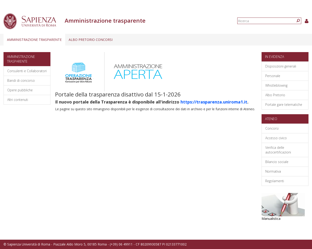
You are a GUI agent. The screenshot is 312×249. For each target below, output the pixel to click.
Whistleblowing (276, 85)
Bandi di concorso (21, 80)
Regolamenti (274, 181)
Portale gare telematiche (283, 104)
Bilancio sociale (276, 162)
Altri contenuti (17, 99)
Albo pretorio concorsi (91, 39)
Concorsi (272, 128)
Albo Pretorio (275, 95)
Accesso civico (276, 138)
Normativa (273, 171)
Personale (272, 76)
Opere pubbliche (20, 90)
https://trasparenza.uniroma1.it (214, 102)
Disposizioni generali (280, 66)
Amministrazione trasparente (34, 39)
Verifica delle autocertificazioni (278, 149)
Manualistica (271, 218)
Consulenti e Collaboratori (27, 71)
